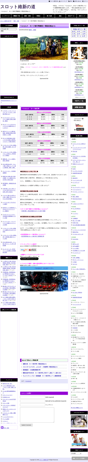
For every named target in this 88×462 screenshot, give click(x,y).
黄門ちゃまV (76, 244)
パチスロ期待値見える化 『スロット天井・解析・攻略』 (9, 387)
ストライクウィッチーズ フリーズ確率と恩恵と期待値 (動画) (9, 119)
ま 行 (73, 36)
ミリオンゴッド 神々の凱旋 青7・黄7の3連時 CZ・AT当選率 (10, 147)
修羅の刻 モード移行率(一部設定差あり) (34, 364)
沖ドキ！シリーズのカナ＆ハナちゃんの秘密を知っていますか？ (9, 126)
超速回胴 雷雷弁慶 (77, 297)
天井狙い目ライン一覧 (79, 29)
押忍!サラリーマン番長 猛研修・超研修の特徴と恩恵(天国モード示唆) (9, 133)
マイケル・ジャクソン (78, 191)
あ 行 (73, 31)
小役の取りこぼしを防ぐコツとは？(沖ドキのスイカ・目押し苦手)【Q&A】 (9, 190)
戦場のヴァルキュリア (78, 164)
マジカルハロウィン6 (78, 234)
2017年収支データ (79, 72)
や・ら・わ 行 (81, 36)
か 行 (78, 31)
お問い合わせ (77, 1)
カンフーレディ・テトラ (79, 187)
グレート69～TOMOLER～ (79, 269)
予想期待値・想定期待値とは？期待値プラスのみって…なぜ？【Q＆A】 (9, 274)
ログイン (85, 1)
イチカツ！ (5, 421)
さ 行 (83, 31)
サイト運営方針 (54, 1)
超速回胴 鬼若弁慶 (77, 173)
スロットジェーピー (7, 395)
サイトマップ (64, 1)
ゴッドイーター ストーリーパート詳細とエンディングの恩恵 (9, 223)
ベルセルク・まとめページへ (44, 268)
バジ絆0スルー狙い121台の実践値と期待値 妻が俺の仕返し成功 (9, 263)
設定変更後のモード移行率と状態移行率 (32, 236)
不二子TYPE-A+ (77, 208)
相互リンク (82, 16)
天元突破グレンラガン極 (79, 250)
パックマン (75, 213)
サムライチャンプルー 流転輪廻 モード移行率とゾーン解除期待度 (42, 376)
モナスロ (75, 264)
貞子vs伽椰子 (76, 246)
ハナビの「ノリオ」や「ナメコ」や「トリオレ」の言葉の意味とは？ (9, 112)
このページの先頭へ (80, 458)
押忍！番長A (76, 196)
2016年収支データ (79, 79)
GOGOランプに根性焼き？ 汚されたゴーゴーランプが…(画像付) (10, 209)
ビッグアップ (76, 182)
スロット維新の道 (17, 6)
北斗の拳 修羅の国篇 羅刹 (79, 225)
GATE (74, 168)
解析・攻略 (27, 16)
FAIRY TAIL (75, 222)
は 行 (83, 33)
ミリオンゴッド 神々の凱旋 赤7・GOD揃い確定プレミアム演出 (10, 237)
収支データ (71, 16)
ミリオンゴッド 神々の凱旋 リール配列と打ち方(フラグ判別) (9, 230)
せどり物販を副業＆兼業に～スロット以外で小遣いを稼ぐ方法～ (9, 299)
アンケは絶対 (6, 419)
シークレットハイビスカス (79, 230)
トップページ (5, 16)
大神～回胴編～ (76, 257)
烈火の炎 (75, 151)
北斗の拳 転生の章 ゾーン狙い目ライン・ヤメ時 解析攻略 (9, 244)
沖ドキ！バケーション (78, 259)
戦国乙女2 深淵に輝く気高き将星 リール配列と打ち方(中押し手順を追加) (9, 178)
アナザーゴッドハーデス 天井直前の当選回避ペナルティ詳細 (9, 216)
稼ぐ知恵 (49, 16)
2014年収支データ (79, 95)
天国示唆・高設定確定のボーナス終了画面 (33, 211)
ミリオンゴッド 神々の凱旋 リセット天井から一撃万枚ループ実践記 (10, 154)
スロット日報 (6, 403)
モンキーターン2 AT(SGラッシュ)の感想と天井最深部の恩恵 (9, 250)
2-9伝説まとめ (6, 397)
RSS (71, 1)
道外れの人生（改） (7, 383)
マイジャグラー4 (77, 304)
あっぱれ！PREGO (77, 292)
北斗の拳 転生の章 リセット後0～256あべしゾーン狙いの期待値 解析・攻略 (9, 166)
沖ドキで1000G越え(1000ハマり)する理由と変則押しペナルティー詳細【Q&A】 (9, 140)
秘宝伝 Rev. (75, 232)
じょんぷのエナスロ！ (8, 416)
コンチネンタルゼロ (77, 171)
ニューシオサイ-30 (77, 180)
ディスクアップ (76, 252)
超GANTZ (75, 178)
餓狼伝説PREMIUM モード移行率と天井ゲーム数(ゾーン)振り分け (42, 373)
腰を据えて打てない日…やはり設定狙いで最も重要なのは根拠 (9, 288)
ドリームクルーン (77, 189)
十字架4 (75, 262)
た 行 (73, 33)
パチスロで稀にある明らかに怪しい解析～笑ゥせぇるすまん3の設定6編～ (9, 197)
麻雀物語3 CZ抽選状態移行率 (31, 370)
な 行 (78, 33)
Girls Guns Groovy (77, 198)
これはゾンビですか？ (78, 203)
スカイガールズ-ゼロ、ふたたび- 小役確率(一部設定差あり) (40, 367)
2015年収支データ (79, 87)
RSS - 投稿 (5, 428)
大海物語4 (75, 218)
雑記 (60, 16)
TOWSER (75, 328)
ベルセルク (28, 381)
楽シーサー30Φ (76, 220)
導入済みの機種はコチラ (77, 407)
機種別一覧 (16, 16)
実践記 (38, 16)
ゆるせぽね (75, 239)
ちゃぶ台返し (76, 248)
